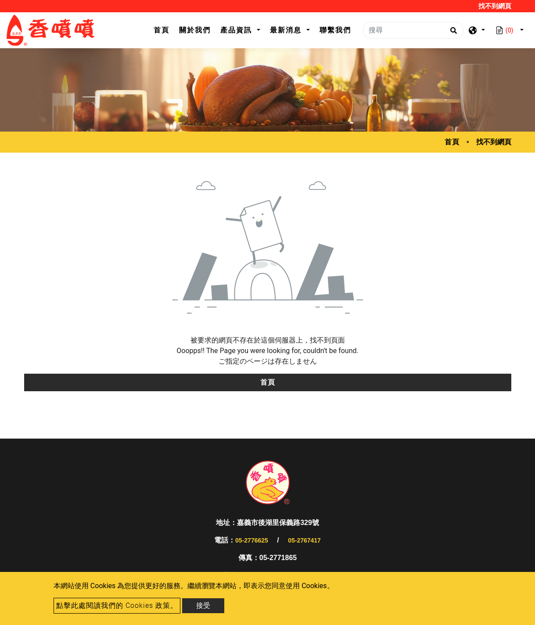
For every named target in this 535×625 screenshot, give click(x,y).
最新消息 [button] (287, 30)
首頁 (164, 29)
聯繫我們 (335, 30)
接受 (203, 605)
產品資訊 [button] (237, 30)
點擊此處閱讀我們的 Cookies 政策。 (117, 605)
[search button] (452, 33)
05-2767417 (304, 540)
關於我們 (195, 30)
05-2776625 (251, 540)
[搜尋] (413, 30)
